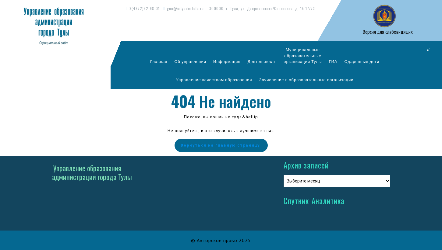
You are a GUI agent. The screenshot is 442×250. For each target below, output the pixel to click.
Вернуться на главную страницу (221, 145)
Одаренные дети (362, 61)
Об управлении (190, 61)
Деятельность (262, 61)
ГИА (333, 61)
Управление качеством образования (214, 79)
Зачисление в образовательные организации (306, 79)
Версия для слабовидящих (387, 32)
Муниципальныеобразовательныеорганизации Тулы (303, 55)
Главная (158, 61)
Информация (227, 61)
